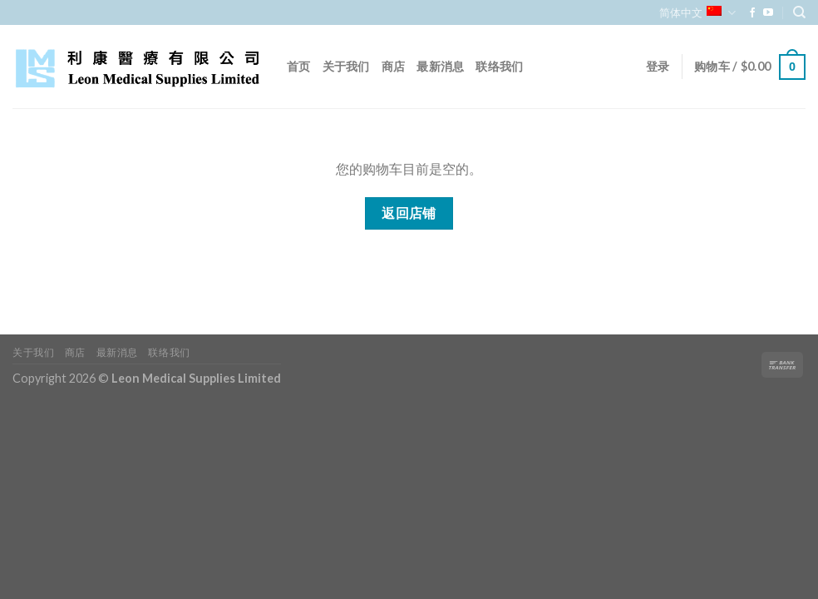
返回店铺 (409, 212)
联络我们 (499, 66)
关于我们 (346, 66)
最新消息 (440, 66)
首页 (299, 66)
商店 (394, 66)
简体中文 (697, 13)
